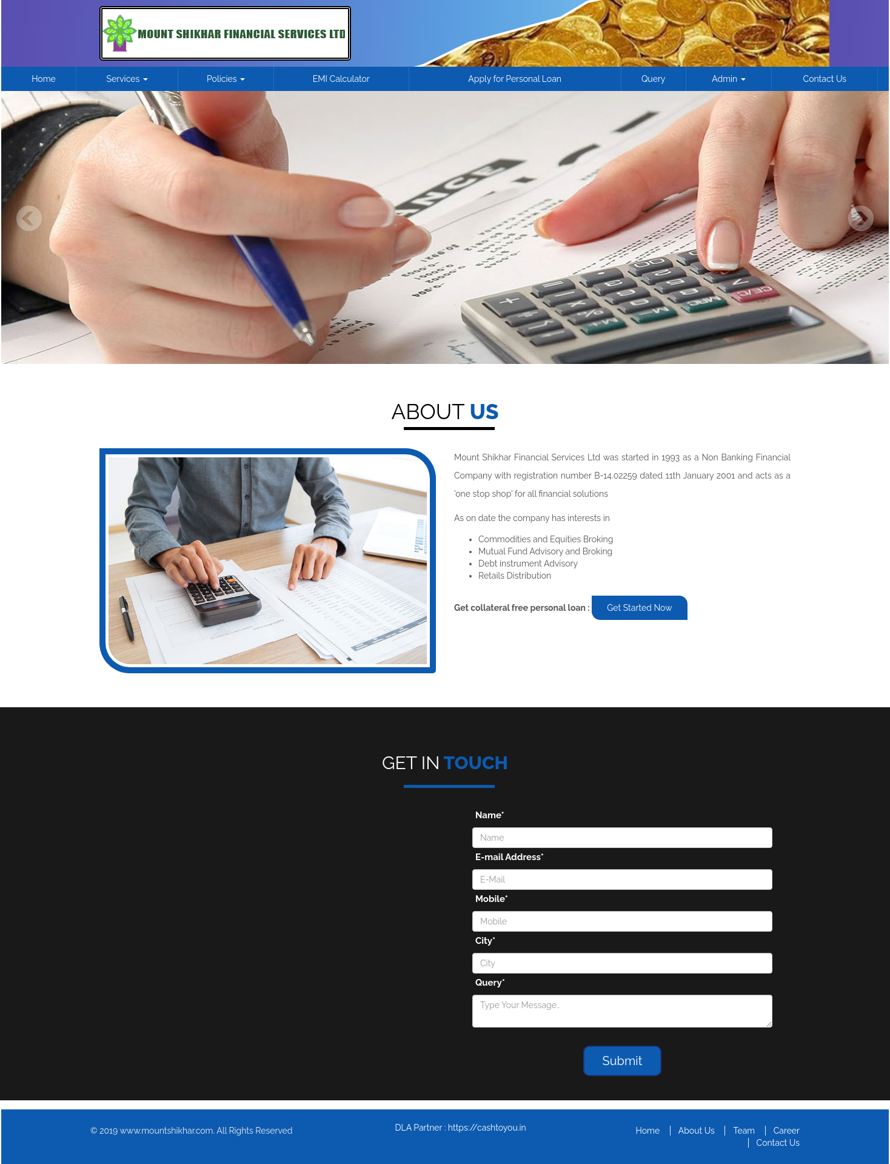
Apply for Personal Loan (514, 79)
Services (127, 79)
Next (861, 219)
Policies (226, 79)
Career (787, 1130)
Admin (729, 79)
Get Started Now (639, 608)
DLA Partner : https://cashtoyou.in (460, 1127)
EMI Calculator (341, 79)
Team (744, 1130)
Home (44, 79)
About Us (696, 1130)
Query (653, 79)
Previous (29, 219)
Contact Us (824, 79)
